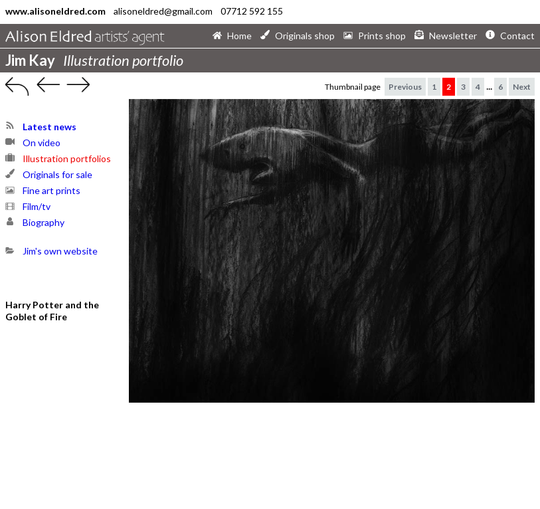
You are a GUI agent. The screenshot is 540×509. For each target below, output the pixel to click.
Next (522, 87)
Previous (405, 87)
